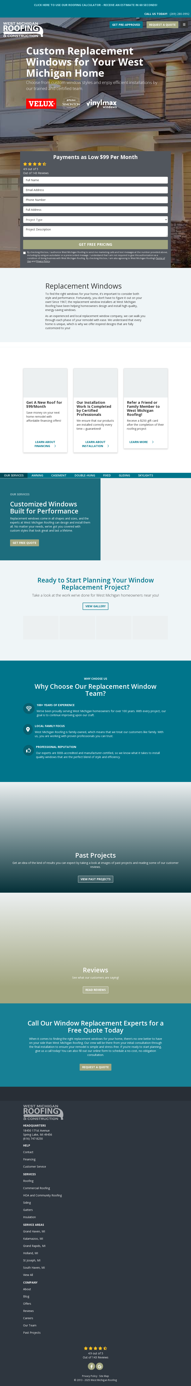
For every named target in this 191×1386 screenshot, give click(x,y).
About (27, 1289)
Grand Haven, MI (34, 1231)
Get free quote (24, 543)
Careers (28, 1318)
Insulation (29, 1217)
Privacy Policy (43, 261)
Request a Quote (162, 25)
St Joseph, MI (31, 1260)
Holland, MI (30, 1253)
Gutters (28, 1210)
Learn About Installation (95, 444)
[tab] (14, 475)
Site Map (104, 1376)
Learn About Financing (45, 444)
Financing (29, 1159)
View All (28, 1275)
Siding (27, 1202)
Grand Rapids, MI (34, 1246)
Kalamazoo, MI (33, 1238)
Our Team (29, 1325)
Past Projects (32, 1332)
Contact (28, 1152)
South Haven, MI (34, 1267)
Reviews (28, 1311)
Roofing (28, 1181)
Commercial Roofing (36, 1188)
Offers (27, 1303)
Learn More (141, 442)
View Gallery (95, 606)
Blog (26, 1296)
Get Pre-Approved (126, 25)
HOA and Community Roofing (42, 1195)
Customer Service (34, 1166)
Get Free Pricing (95, 244)
